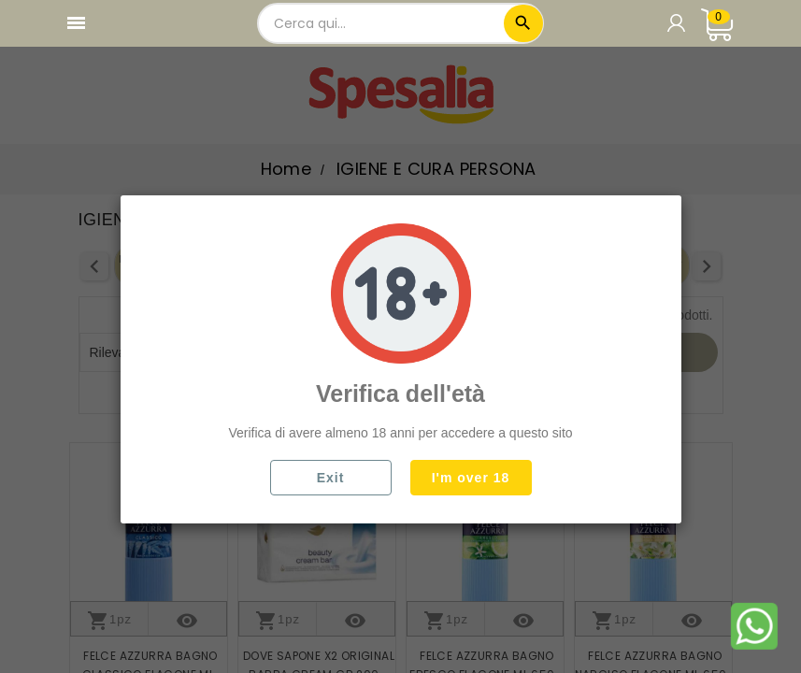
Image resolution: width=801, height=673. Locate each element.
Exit (331, 477)
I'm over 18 (471, 477)
